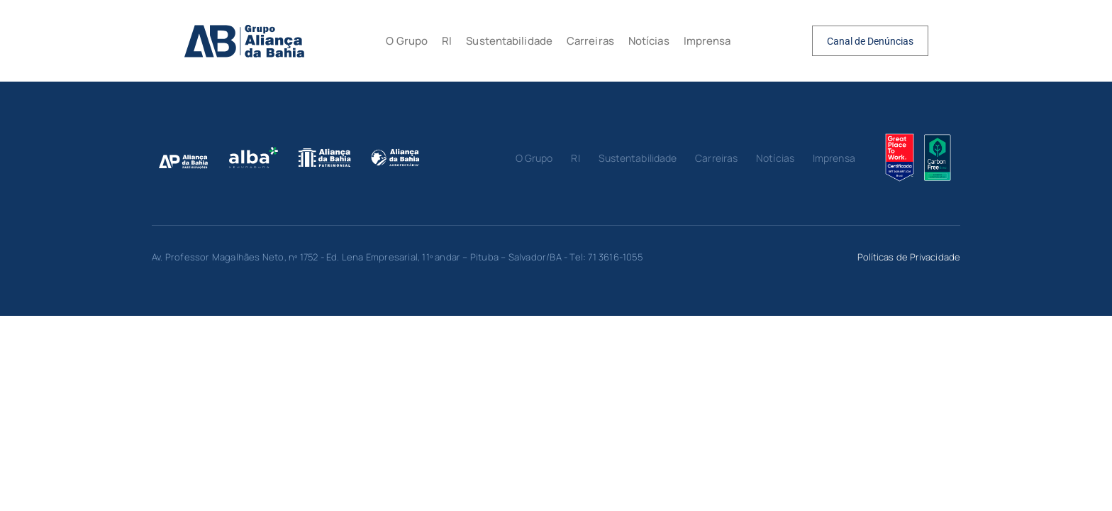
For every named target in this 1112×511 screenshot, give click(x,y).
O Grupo (407, 40)
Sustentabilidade (509, 40)
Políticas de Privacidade (908, 257)
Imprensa (707, 40)
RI (447, 40)
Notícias (648, 40)
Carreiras (590, 40)
